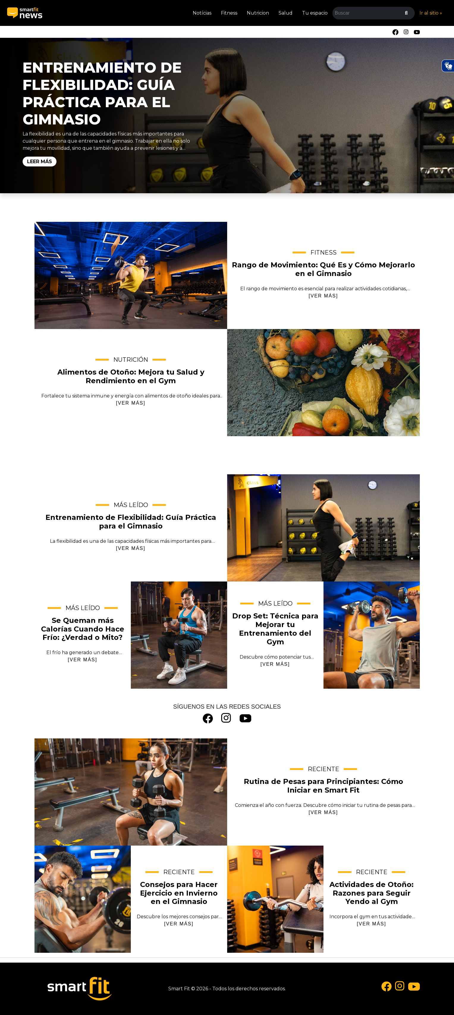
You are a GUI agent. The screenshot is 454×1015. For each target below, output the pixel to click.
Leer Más (39, 161)
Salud (286, 13)
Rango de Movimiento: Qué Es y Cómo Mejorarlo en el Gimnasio (130, 275)
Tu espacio (315, 13)
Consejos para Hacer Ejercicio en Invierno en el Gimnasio (82, 899)
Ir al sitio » (431, 13)
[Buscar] (406, 13)
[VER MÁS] (323, 295)
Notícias (202, 13)
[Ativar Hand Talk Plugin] (448, 66)
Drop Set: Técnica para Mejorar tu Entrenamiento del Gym (371, 635)
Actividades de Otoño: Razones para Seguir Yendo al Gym (275, 899)
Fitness (229, 13)
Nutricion (258, 13)
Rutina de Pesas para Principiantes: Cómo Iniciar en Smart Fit (130, 792)
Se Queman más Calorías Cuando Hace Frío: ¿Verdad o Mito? (179, 635)
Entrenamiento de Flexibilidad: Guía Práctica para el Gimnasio (102, 93)
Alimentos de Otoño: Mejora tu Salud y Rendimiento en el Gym (323, 382)
